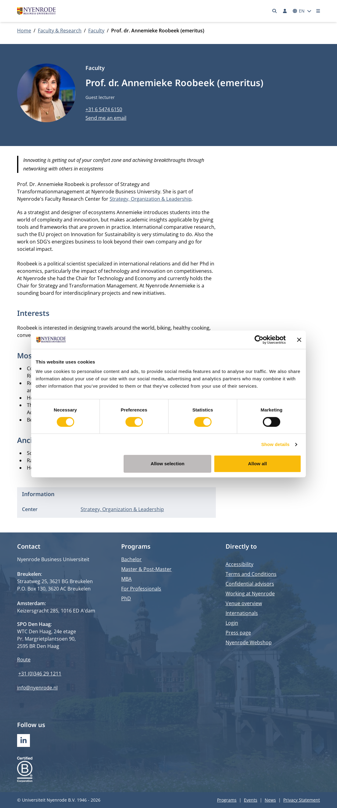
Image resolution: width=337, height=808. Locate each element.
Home (24, 30)
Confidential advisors (250, 583)
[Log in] (285, 11)
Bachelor (131, 559)
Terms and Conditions (251, 574)
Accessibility (239, 564)
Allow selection (168, 463)
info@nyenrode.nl (37, 687)
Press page (238, 632)
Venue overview (244, 603)
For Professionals (141, 588)
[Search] (274, 11)
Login (232, 623)
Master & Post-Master (146, 569)
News (270, 800)
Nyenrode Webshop (249, 642)
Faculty (96, 30)
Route (24, 659)
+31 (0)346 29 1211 (39, 673)
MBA (126, 579)
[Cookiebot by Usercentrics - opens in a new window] (259, 339)
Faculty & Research (60, 30)
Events (250, 800)
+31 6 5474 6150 (103, 109)
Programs (227, 800)
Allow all (257, 463)
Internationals (242, 613)
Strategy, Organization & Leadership (150, 199)
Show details (275, 444)
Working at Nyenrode (250, 593)
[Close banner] (299, 340)
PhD (126, 598)
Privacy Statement (301, 800)
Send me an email (105, 118)
